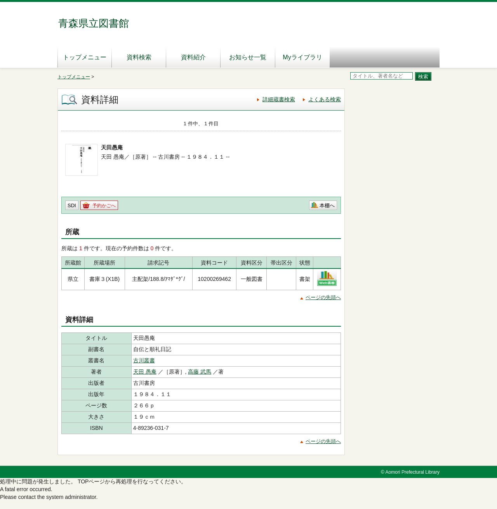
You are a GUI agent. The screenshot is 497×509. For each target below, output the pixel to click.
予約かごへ (104, 205)
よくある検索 (324, 99)
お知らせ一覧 (247, 57)
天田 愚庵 (144, 372)
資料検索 (139, 57)
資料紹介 (193, 57)
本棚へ (327, 205)
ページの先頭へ (323, 297)
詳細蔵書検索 (278, 99)
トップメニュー (84, 57)
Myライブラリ (302, 57)
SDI (72, 205)
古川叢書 (144, 360)
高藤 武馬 (199, 372)
